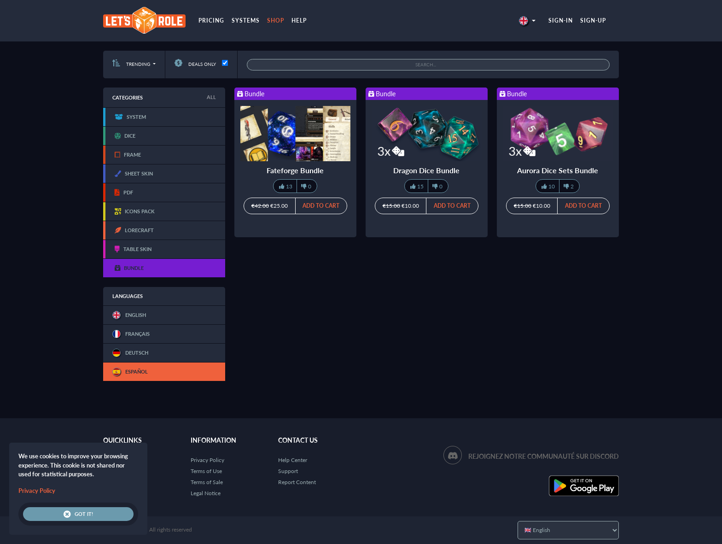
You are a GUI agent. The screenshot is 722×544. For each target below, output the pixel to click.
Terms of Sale (207, 482)
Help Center (292, 459)
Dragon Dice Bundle (426, 170)
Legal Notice (206, 493)
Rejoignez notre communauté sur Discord (543, 456)
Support (288, 471)
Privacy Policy (207, 459)
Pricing (211, 20)
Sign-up (593, 20)
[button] (527, 20)
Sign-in (560, 20)
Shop (275, 20)
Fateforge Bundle (295, 170)
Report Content (297, 482)
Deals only (195, 64)
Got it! (78, 514)
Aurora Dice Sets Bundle (557, 170)
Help (299, 20)
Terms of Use (206, 471)
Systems (246, 20)
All (211, 97)
